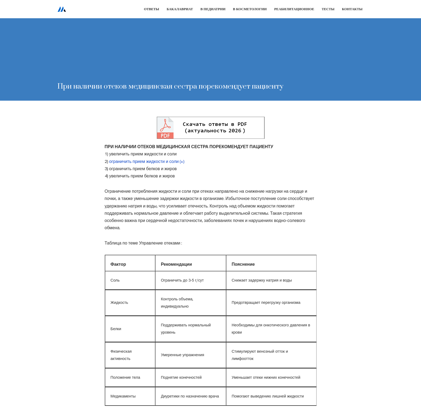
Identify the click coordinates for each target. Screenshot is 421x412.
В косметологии (250, 9)
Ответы (151, 9)
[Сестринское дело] (61, 9)
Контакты (352, 9)
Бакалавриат (180, 9)
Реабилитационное (294, 9)
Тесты (328, 9)
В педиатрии (212, 9)
